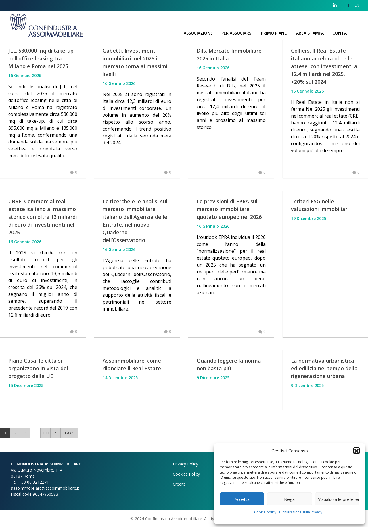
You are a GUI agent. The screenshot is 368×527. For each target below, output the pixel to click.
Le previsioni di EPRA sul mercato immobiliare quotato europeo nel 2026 (229, 209)
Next (55, 433)
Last (69, 433)
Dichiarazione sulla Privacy (300, 512)
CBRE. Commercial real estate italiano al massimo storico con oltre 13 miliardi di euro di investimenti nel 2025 (42, 217)
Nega (289, 499)
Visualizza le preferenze (338, 499)
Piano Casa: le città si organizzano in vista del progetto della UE (38, 368)
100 (45, 433)
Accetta (242, 499)
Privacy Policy (185, 464)
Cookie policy (265, 512)
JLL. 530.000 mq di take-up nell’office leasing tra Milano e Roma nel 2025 (41, 58)
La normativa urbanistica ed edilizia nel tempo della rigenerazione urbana (324, 368)
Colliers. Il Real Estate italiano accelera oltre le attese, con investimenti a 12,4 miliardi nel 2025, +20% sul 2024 (324, 66)
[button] (356, 450)
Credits (179, 484)
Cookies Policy (186, 474)
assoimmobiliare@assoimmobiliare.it (45, 488)
